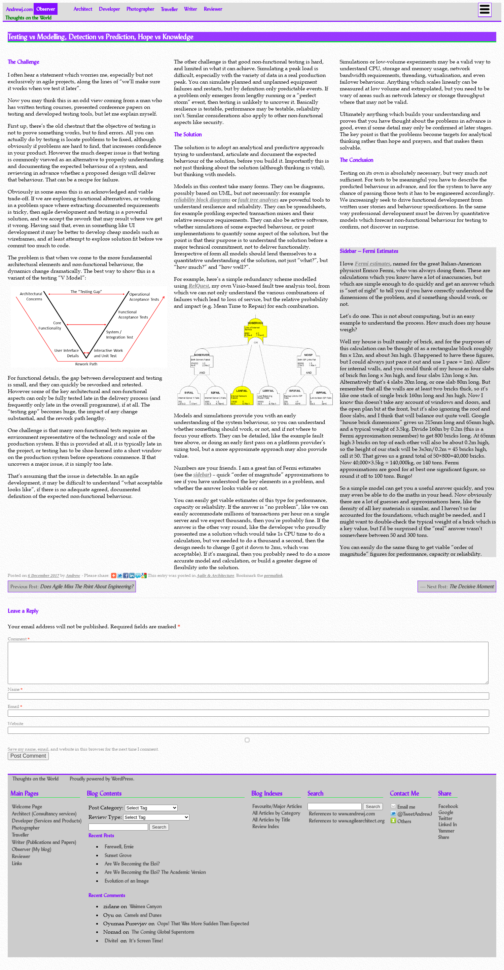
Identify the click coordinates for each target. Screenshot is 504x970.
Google (445, 820)
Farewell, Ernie (119, 854)
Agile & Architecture (215, 575)
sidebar (201, 474)
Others (401, 829)
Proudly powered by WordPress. (102, 786)
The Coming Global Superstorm (163, 940)
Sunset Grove (118, 863)
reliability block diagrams (202, 200)
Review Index (265, 834)
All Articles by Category (276, 821)
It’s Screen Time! (146, 948)
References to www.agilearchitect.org (347, 829)
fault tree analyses (258, 200)
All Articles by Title (271, 828)
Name (15, 697)
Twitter (445, 826)
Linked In (447, 832)
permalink (273, 575)
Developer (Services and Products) (46, 829)
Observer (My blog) (31, 857)
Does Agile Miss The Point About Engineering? (86, 586)
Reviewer (213, 9)
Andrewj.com (19, 9)
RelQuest (199, 286)
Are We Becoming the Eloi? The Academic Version (155, 880)
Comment (19, 639)
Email (15, 714)
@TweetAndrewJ (411, 822)
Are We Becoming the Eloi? (132, 872)
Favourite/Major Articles (277, 814)
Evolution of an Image (127, 889)
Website (15, 731)
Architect (83, 9)
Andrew (73, 575)
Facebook (448, 814)
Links (17, 871)
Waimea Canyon (145, 914)
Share (443, 845)
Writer (190, 9)
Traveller (169, 9)
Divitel (111, 948)
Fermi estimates (372, 263)
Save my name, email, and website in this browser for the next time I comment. (83, 757)
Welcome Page (27, 814)
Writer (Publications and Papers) (44, 850)
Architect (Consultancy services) (44, 821)
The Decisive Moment (471, 586)
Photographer (140, 9)
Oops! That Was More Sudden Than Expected (203, 931)
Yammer (446, 838)
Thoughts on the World (36, 786)
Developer (109, 9)
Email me (403, 814)
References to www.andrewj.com (342, 821)
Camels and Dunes (142, 923)
